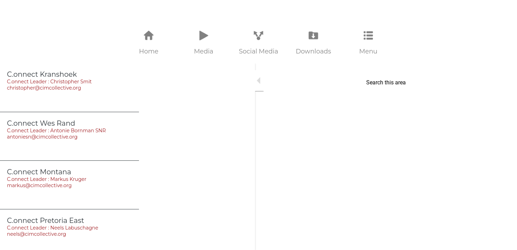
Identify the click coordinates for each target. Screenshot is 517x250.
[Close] (14, 11)
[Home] (503, 11)
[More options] (368, 42)
